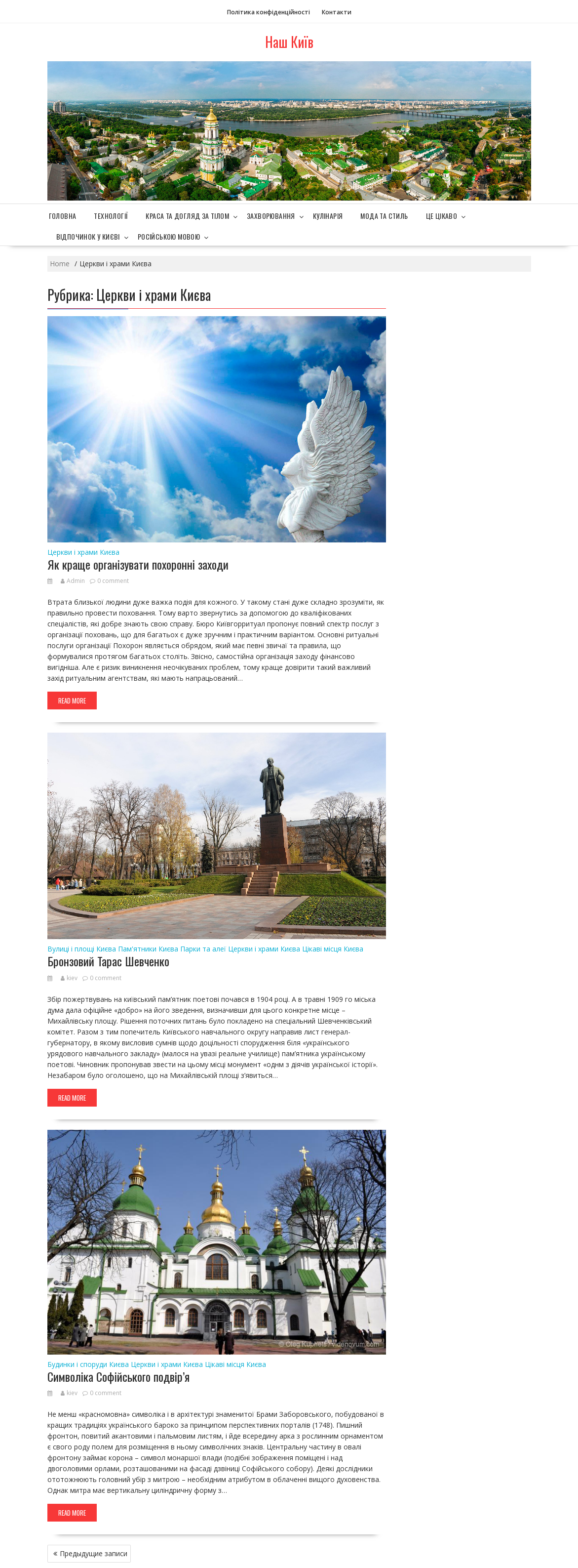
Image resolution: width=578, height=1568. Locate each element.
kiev (69, 978)
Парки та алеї (203, 948)
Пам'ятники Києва (148, 948)
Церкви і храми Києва (83, 552)
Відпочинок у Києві (88, 236)
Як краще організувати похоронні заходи (138, 564)
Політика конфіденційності (268, 12)
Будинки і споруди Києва (88, 1364)
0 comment (113, 581)
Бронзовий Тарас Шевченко (108, 961)
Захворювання (271, 215)
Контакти (336, 12)
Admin (73, 581)
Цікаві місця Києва (332, 948)
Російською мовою (169, 236)
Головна (63, 215)
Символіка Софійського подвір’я (118, 1376)
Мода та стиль (384, 215)
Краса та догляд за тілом (187, 215)
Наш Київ (289, 42)
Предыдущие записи (93, 1553)
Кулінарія (328, 215)
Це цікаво (442, 215)
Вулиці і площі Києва (81, 948)
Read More (72, 700)
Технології (111, 215)
